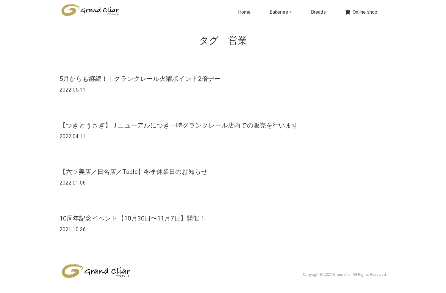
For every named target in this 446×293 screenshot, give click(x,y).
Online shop (361, 12)
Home (244, 12)
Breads (318, 12)
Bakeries (279, 12)
